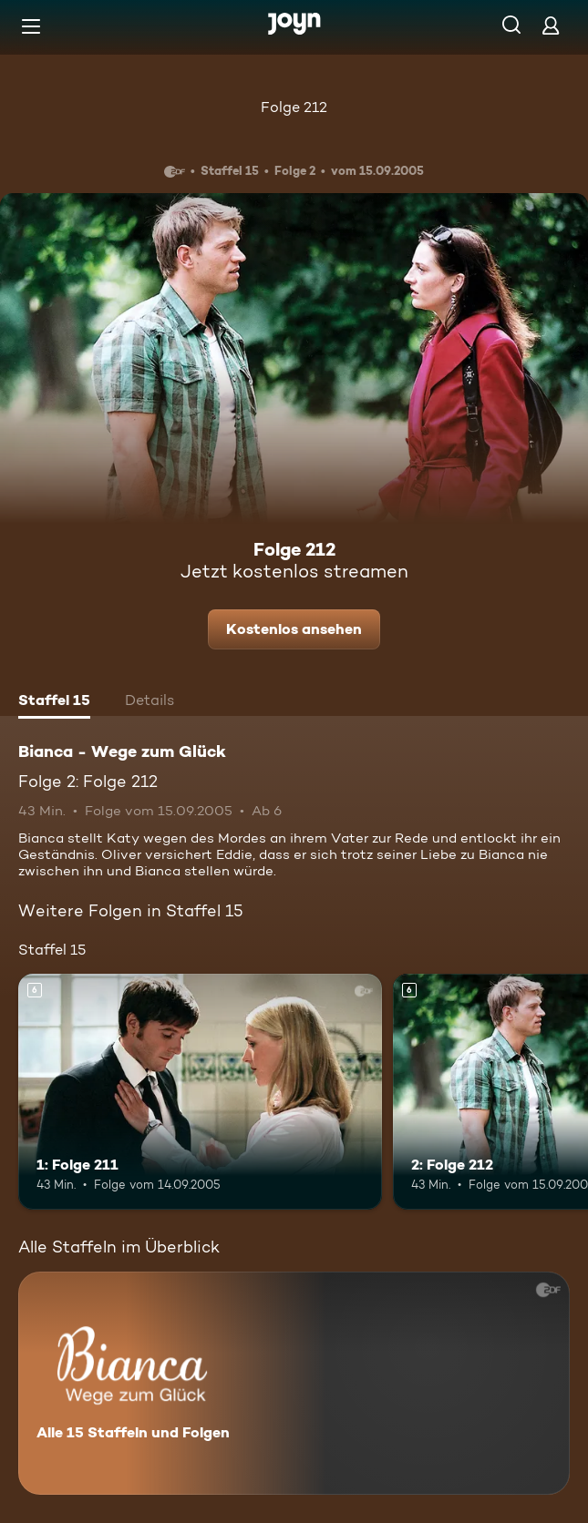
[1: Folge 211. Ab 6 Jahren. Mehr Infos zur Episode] (200, 1092)
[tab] (54, 702)
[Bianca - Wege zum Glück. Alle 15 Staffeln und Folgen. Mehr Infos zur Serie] (294, 1383)
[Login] (550, 25)
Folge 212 (294, 107)
